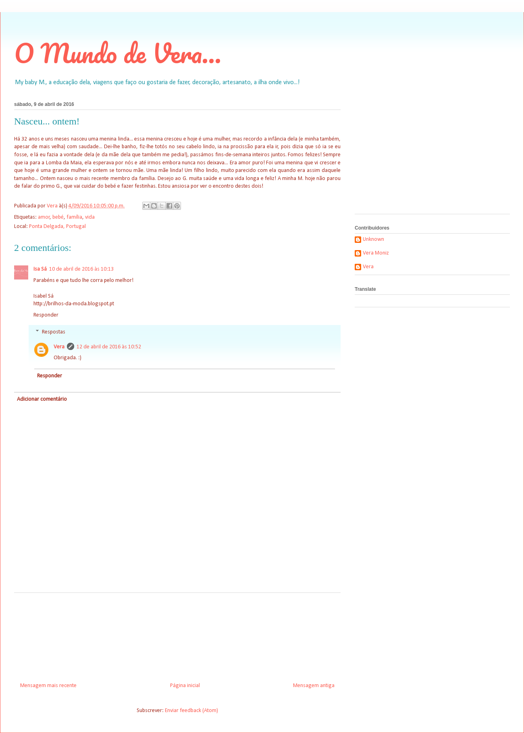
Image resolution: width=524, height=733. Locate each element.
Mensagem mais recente (48, 686)
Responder (45, 315)
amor (44, 217)
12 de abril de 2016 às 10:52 (109, 347)
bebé (58, 217)
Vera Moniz (376, 253)
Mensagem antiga (314, 686)
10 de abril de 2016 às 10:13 (81, 269)
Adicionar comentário (42, 399)
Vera (59, 347)
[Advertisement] (177, 634)
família (74, 217)
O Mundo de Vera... (117, 53)
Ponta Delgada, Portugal (57, 227)
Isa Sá (40, 269)
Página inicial (185, 686)
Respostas (53, 332)
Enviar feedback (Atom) (191, 711)
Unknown (373, 239)
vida (90, 217)
